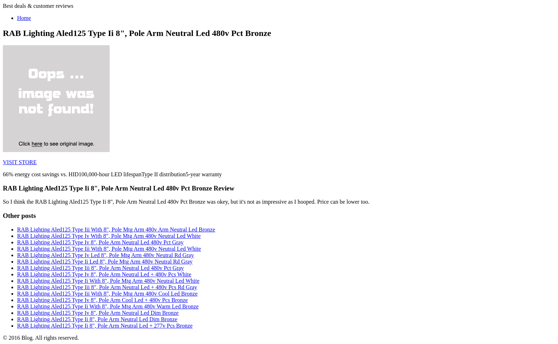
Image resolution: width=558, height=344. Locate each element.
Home (24, 18)
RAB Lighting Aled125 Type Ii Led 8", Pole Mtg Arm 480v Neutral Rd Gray (105, 262)
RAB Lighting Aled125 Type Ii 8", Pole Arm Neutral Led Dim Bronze (97, 319)
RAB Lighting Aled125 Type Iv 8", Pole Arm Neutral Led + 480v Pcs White (104, 274)
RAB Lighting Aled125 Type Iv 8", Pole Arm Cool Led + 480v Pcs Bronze (102, 300)
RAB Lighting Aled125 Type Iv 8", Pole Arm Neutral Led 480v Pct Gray (100, 242)
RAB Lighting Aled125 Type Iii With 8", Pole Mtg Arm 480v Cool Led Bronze (107, 294)
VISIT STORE (20, 162)
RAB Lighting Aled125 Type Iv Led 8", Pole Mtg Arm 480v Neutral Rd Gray (105, 255)
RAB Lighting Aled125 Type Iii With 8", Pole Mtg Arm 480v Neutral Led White (109, 249)
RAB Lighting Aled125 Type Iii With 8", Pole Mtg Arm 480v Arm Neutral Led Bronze (116, 229)
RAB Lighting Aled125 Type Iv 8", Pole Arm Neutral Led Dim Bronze (98, 313)
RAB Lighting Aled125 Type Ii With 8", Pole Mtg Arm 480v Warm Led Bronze (108, 306)
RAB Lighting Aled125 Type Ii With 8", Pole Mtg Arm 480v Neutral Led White (108, 281)
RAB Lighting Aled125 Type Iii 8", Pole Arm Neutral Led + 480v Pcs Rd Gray (107, 287)
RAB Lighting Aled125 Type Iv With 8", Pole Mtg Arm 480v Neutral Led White (109, 236)
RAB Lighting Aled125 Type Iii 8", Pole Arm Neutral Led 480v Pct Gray (100, 268)
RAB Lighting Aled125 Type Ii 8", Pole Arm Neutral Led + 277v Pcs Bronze (105, 326)
